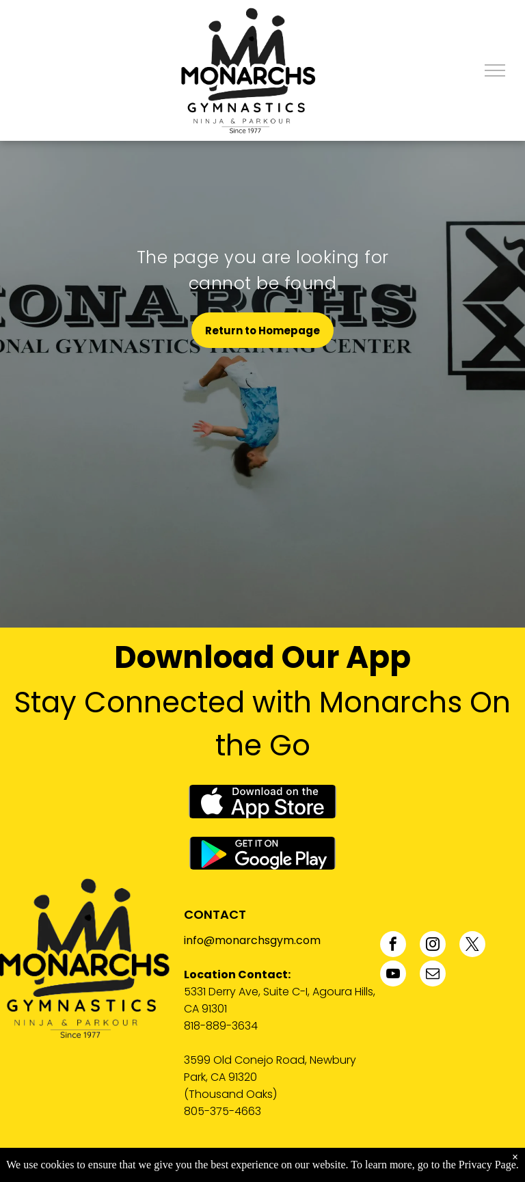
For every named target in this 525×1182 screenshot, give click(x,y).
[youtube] (393, 975)
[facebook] (393, 946)
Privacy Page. (489, 1164)
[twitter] (472, 946)
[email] (433, 975)
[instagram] (433, 946)
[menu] (495, 70)
